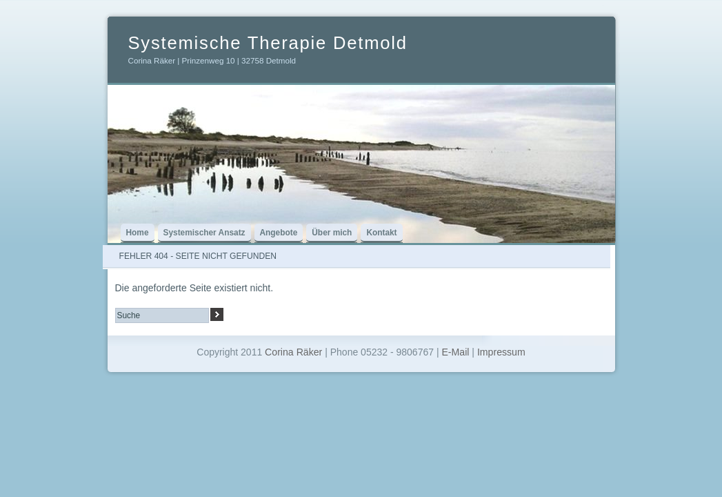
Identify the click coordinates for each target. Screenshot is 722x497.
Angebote (279, 232)
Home (137, 232)
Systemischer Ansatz (204, 232)
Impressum (501, 352)
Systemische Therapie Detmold (268, 42)
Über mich (332, 232)
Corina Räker (293, 352)
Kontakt (381, 232)
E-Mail (455, 352)
